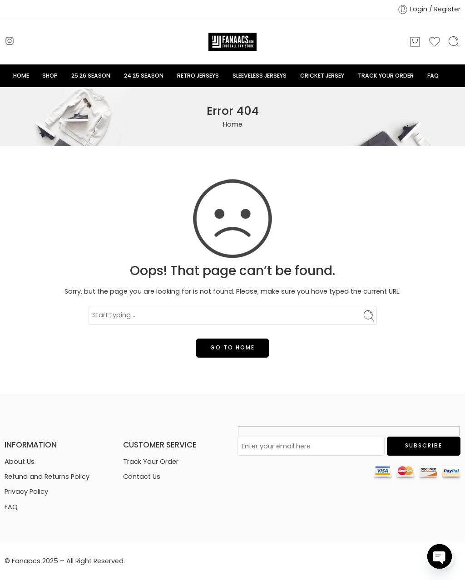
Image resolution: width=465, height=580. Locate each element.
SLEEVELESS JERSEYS (259, 75)
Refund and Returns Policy (47, 476)
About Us (20, 461)
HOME (21, 75)
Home (232, 124)
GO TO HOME (232, 347)
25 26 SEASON (90, 75)
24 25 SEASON (143, 75)
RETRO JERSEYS (198, 75)
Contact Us (141, 476)
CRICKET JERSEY (322, 75)
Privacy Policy (26, 491)
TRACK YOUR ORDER (386, 75)
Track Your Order (150, 461)
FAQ (433, 75)
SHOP (50, 75)
